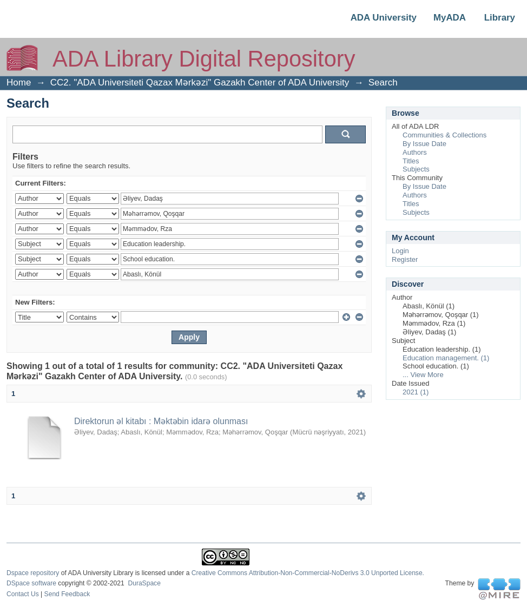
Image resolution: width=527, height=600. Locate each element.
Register (405, 259)
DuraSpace (144, 583)
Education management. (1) (446, 358)
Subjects (416, 169)
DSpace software (31, 583)
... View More (423, 375)
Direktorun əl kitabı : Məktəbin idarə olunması (161, 421)
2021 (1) (416, 392)
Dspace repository (32, 573)
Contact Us (22, 594)
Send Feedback (67, 594)
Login (400, 251)
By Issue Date (424, 144)
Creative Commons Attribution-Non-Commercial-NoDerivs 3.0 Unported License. (308, 573)
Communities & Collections (444, 135)
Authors (415, 152)
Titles (411, 161)
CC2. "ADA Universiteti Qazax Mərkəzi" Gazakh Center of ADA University (200, 82)
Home (18, 82)
